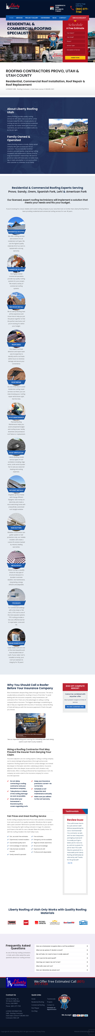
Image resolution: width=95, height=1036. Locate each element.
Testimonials (51, 999)
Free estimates (38, 836)
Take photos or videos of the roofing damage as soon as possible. (19, 793)
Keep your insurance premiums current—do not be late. (43, 783)
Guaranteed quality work (18, 843)
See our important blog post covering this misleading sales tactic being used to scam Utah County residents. (31, 728)
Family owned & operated (18, 854)
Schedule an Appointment (51, 1008)
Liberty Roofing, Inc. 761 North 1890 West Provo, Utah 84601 (13, 1001)
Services (19, 18)
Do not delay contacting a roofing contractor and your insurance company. (18, 784)
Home (11, 18)
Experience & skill (39, 849)
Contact (62, 18)
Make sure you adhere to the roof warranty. (42, 798)
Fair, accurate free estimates (19, 836)
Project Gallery (31, 18)
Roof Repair (35, 1008)
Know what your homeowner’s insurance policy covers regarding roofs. (19, 802)
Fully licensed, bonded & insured (17, 850)
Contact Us (50, 1005)
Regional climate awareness (43, 843)
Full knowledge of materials (18, 846)
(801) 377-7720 (16, 1006)
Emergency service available (43, 840)
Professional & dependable (42, 852)
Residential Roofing (37, 1002)
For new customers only (75, 707)
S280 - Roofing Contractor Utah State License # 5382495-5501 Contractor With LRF (17, 1015)
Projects (49, 1002)
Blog (54, 18)
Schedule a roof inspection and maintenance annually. (43, 791)
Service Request (79, 18)
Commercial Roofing (38, 1005)
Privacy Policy (40, 1031)
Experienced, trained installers (19, 840)
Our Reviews (45, 18)
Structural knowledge (41, 846)
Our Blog (34, 1011)
